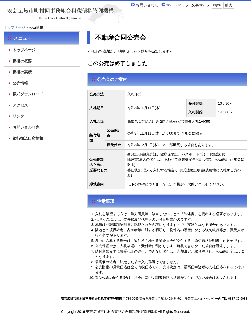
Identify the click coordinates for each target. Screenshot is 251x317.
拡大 (228, 5)
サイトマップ (177, 5)
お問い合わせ (147, 5)
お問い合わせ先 (26, 127)
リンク (18, 116)
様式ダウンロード (28, 94)
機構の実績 (22, 72)
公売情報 (20, 83)
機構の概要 (22, 61)
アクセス (20, 105)
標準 (217, 5)
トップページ (14, 27)
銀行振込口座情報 (28, 138)
